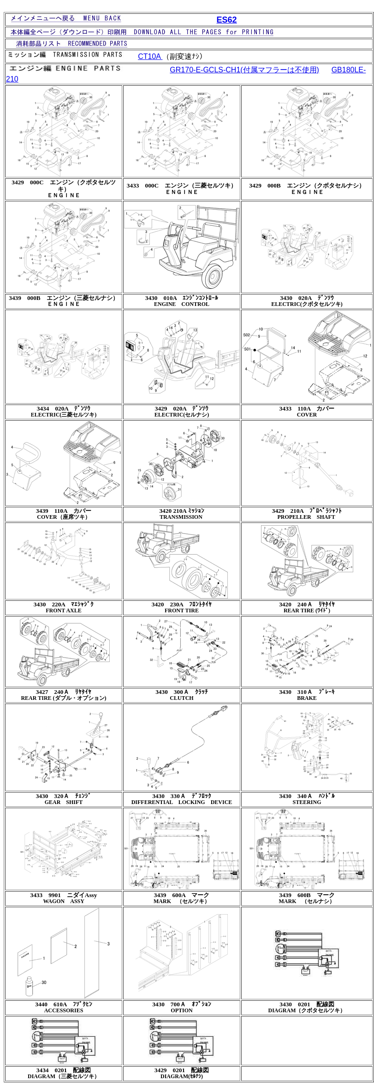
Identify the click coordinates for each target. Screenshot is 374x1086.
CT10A (150, 56)
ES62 (227, 19)
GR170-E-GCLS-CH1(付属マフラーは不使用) (244, 70)
